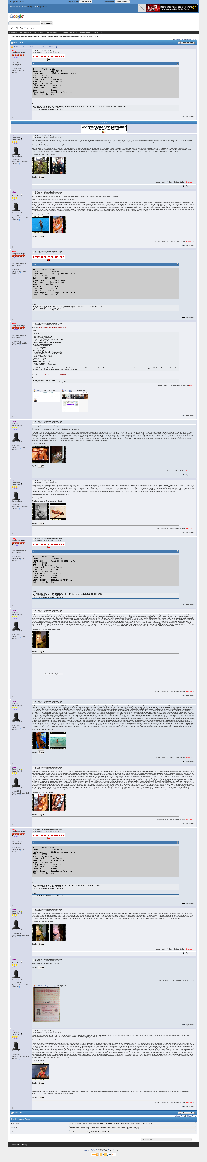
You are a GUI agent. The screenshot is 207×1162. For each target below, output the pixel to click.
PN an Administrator (53, 32)
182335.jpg (66, 391)
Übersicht (13, 32)
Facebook (74, 32)
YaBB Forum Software (91, 1151)
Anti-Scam (15, 36)
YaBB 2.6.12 (111, 1149)
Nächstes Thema (191, 39)
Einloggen (30, 7)
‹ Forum (22, 1144)
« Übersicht (16, 1144)
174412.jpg (37, 391)
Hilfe (20, 32)
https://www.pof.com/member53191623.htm (53, 327)
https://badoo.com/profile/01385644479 (56, 375)
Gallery (65, 32)
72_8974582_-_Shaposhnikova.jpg (44, 986)
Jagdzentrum (98, 32)
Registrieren (42, 7)
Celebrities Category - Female (29, 36)
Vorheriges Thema (179, 39)
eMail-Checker (85, 32)
